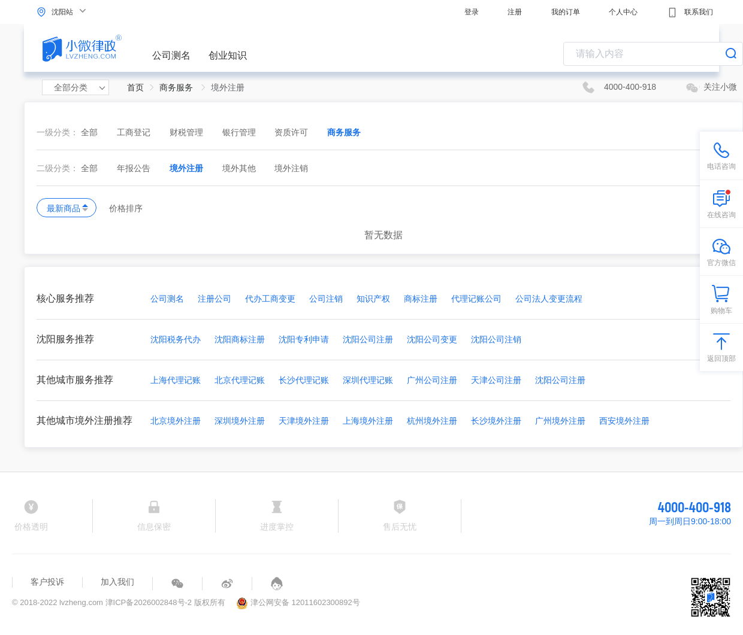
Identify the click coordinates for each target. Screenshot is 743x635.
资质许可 (292, 132)
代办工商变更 (270, 298)
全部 (89, 132)
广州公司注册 (432, 380)
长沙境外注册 (496, 421)
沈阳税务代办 (175, 339)
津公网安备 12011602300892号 (298, 602)
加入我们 (117, 582)
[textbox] (653, 54)
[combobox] (653, 54)
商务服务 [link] (177, 87)
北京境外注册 (175, 421)
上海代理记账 (175, 380)
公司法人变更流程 (548, 298)
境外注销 (291, 168)
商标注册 (420, 298)
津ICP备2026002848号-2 (148, 602)
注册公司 (214, 298)
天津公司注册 (496, 380)
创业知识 (228, 55)
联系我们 (690, 12)
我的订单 (565, 12)
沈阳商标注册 (240, 339)
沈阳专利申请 (304, 339)
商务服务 (344, 132)
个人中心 (623, 12)
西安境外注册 (624, 421)
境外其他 (240, 168)
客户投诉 (47, 582)
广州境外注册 (560, 421)
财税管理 (188, 132)
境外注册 (188, 168)
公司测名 (171, 55)
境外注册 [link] (227, 87)
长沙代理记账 (304, 380)
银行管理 (240, 132)
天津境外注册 (304, 421)
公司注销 (326, 298)
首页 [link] (135, 87)
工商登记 (135, 132)
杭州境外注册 (432, 421)
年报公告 (135, 168)
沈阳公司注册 (368, 339)
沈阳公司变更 (432, 339)
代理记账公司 (476, 298)
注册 (515, 12)
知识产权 (373, 298)
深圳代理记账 (368, 380)
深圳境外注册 (240, 421)
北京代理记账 (240, 380)
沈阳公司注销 (496, 339)
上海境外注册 (368, 421)
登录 (471, 12)
